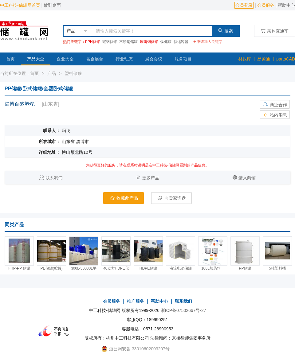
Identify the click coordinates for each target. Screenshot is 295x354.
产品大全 (35, 58)
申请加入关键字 (207, 42)
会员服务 (265, 5)
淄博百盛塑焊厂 (22, 104)
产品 (51, 73)
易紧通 (263, 58)
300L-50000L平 (83, 268)
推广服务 (135, 301)
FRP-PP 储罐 (19, 268)
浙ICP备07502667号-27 (183, 310)
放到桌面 (52, 5)
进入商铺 (247, 177)
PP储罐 (245, 268)
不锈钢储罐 (128, 42)
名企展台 (94, 58)
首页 (10, 58)
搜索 (225, 30)
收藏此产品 (123, 198)
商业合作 (274, 104)
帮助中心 (286, 5)
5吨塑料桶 (277, 268)
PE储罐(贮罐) (52, 268)
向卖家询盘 (171, 198)
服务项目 (183, 58)
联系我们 (54, 177)
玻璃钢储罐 (149, 42)
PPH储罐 (92, 42)
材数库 (244, 58)
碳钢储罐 (109, 42)
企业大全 (65, 58)
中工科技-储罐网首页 (20, 5)
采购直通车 (275, 30)
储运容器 (181, 42)
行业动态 (124, 58)
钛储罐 (165, 42)
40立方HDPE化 (116, 268)
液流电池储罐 (181, 268)
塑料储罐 (73, 73)
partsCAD (285, 58)
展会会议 (153, 58)
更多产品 (150, 177)
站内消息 (274, 114)
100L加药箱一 (212, 268)
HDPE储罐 (148, 268)
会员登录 (244, 5)
